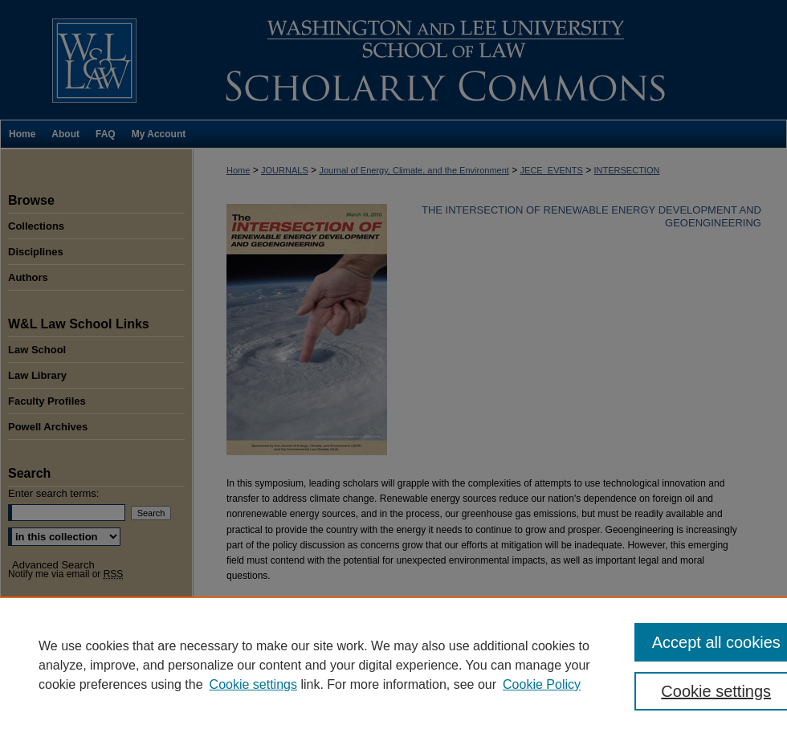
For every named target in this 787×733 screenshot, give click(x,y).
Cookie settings (253, 684)
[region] (393, 665)
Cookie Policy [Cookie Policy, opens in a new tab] (542, 684)
